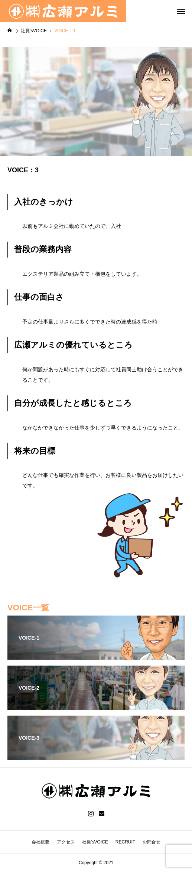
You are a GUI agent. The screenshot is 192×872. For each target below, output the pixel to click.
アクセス (66, 842)
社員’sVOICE (95, 842)
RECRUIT (125, 842)
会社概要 (40, 842)
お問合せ (151, 842)
